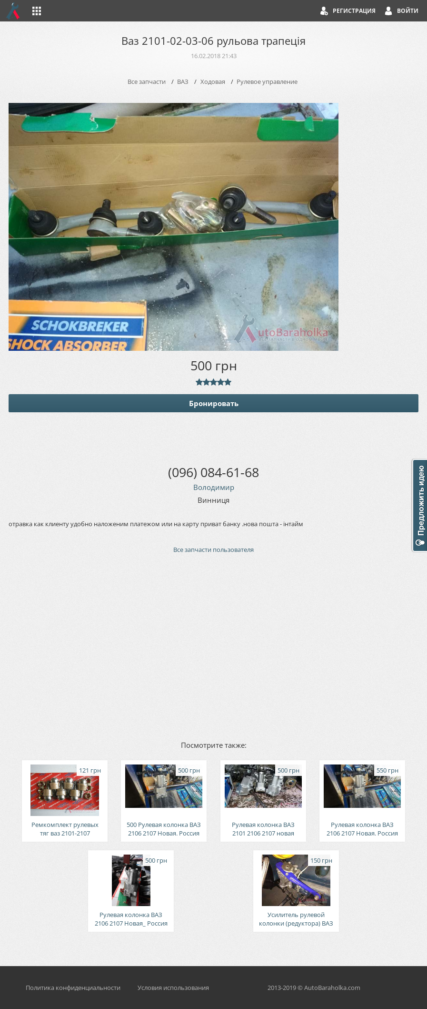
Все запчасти (147, 81)
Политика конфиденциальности (73, 987)
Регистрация (354, 11)
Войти (407, 11)
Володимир (213, 487)
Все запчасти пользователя (213, 549)
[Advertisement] (213, 646)
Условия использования (173, 987)
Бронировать (213, 403)
